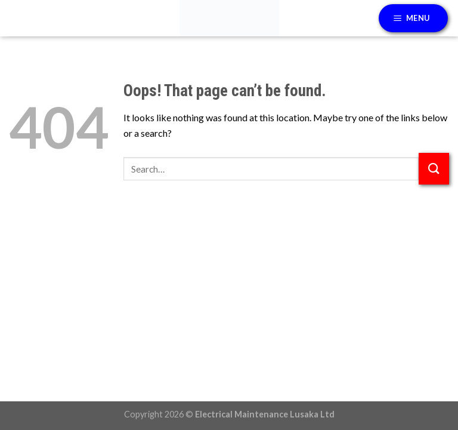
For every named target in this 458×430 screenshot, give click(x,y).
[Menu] (413, 18)
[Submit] (434, 169)
